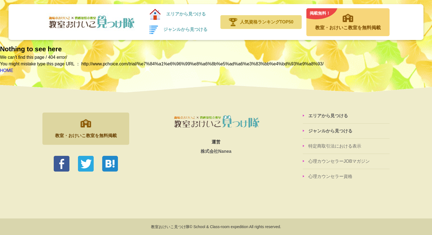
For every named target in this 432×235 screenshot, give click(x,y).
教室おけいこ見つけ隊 (91, 22)
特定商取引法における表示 (334, 146)
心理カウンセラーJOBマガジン (339, 161)
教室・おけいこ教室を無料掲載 (348, 19)
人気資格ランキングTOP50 (266, 22)
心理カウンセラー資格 (330, 176)
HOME (6, 70)
